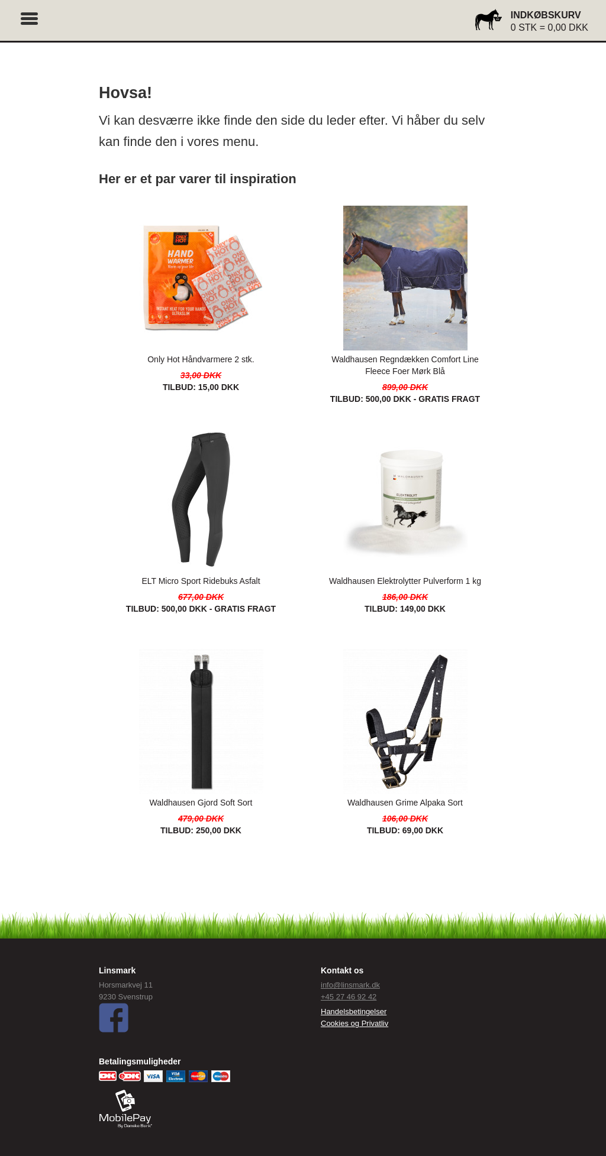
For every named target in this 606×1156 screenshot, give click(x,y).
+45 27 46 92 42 (348, 996)
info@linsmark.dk (350, 984)
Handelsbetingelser (353, 1011)
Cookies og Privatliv (354, 1023)
